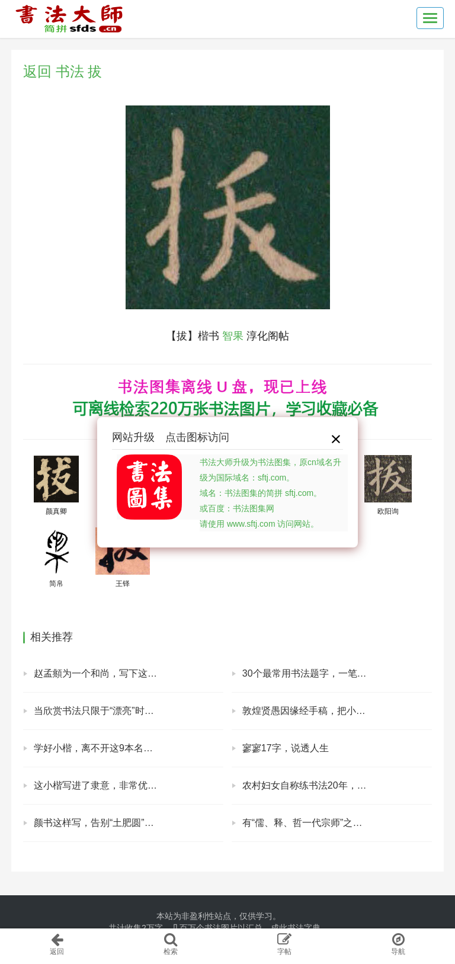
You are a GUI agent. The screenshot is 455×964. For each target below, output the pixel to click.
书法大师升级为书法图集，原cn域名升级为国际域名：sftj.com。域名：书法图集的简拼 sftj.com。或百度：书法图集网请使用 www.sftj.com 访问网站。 (270, 493)
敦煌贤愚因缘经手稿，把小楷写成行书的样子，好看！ (337, 711)
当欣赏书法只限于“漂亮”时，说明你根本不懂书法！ (128, 711)
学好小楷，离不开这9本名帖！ (98, 748)
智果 (232, 336)
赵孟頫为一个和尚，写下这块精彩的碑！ (119, 673)
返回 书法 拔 (62, 71)
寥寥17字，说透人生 (285, 748)
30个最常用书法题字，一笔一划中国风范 (328, 673)
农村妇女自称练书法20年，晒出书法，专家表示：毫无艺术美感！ (337, 785)
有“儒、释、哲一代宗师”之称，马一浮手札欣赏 (337, 823)
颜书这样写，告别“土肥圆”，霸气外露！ (117, 823)
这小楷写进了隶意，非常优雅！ (100, 785)
